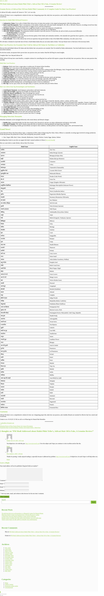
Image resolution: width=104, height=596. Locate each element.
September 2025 (9, 560)
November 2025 (9, 557)
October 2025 (8, 558)
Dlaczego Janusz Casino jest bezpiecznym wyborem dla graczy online (20, 515)
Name (2, 483)
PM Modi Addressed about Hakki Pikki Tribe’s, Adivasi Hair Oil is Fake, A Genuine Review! (34, 532)
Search (4, 500)
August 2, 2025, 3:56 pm (16, 453)
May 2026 (7, 548)
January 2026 (8, 554)
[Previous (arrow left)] (0, 595)
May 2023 (7, 571)
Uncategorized (9, 587)
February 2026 (9, 552)
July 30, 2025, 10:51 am (17, 440)
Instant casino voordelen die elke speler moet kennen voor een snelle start (21, 518)
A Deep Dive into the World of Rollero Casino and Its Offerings (19, 516)
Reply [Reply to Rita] (8, 459)
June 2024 (7, 568)
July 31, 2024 (3, 0)
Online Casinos (9, 584)
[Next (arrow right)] (2, 595)
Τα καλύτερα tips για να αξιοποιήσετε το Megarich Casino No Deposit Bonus (22, 513)
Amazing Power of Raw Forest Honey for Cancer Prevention (16, 426)
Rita (8, 453)
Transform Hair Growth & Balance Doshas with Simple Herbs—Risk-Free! (20, 427)
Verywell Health (50, 140)
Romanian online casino (11, 586)
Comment (3, 480)
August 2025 (8, 561)
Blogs (6, 583)
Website (2, 490)
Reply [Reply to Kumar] (8, 446)
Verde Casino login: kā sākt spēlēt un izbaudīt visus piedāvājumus (19, 519)
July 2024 (7, 566)
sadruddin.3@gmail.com (7, 423)
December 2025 (9, 555)
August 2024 (8, 565)
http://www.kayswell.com (32, 443)
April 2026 (8, 549)
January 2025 (8, 563)
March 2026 (8, 551)
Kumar (8, 440)
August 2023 (8, 569)
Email (2, 487)
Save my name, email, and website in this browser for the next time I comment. (22, 493)
